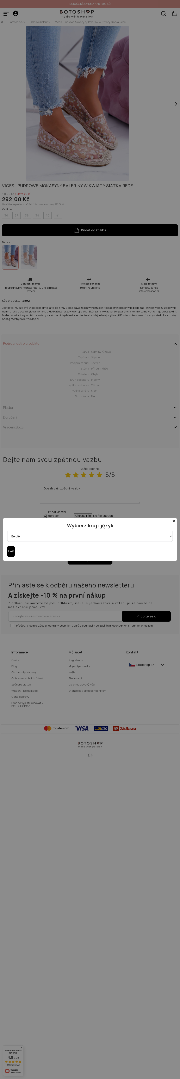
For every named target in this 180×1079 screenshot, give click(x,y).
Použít (10, 551)
